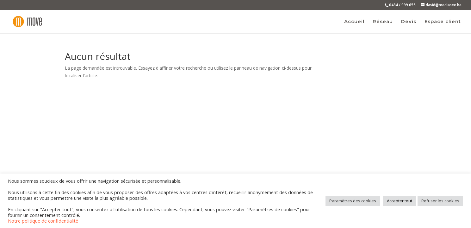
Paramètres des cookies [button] (352, 201)
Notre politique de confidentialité (43, 221)
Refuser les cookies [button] (440, 201)
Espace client (443, 21)
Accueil (354, 21)
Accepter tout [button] (399, 201)
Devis (408, 21)
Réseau (383, 21)
